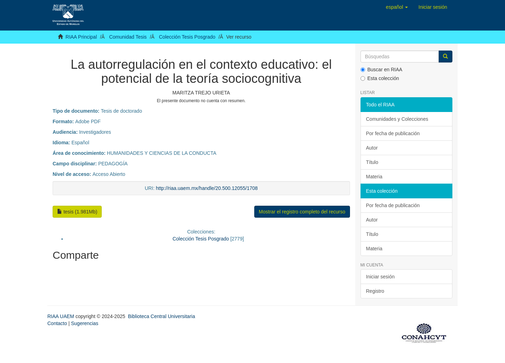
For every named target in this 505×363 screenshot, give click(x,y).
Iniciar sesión (380, 276)
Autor (372, 148)
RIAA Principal (81, 37)
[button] (397, 7)
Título (372, 162)
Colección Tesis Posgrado (187, 37)
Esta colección (380, 78)
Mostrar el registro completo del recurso (302, 211)
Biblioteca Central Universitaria (161, 316)
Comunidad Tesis (128, 37)
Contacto (57, 323)
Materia (374, 176)
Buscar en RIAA (382, 69)
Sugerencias (84, 323)
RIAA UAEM (61, 316)
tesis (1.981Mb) (77, 211)
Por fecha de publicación (393, 133)
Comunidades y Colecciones (397, 119)
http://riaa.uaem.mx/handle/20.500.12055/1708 (207, 188)
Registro (375, 291)
